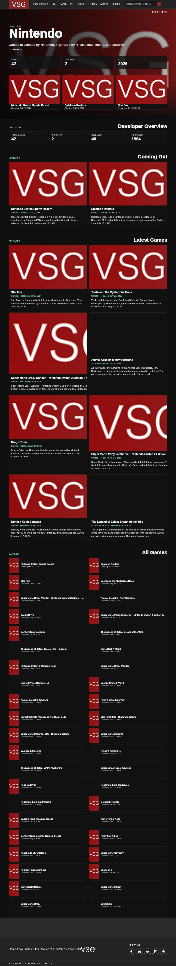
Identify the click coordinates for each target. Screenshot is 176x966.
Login (155, 12)
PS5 (54, 4)
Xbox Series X (40, 4)
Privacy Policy (48, 963)
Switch (63, 4)
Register (163, 12)
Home (12, 949)
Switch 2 (81, 4)
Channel (115, 4)
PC (71, 4)
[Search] (159, 4)
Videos (93, 4)
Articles (104, 4)
